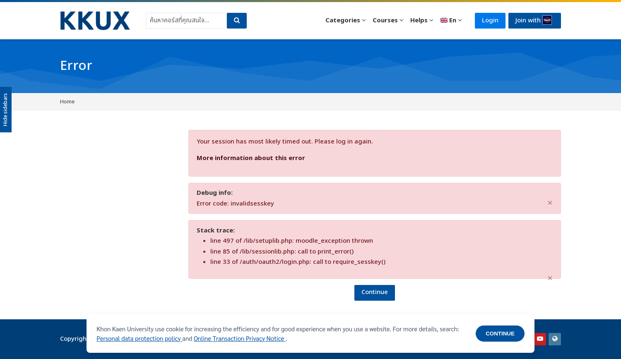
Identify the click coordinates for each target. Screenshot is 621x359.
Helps (419, 20)
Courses (385, 20)
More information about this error (251, 158)
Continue (374, 292)
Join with (533, 20)
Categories (342, 20)
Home (67, 102)
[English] (451, 21)
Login (490, 20)
